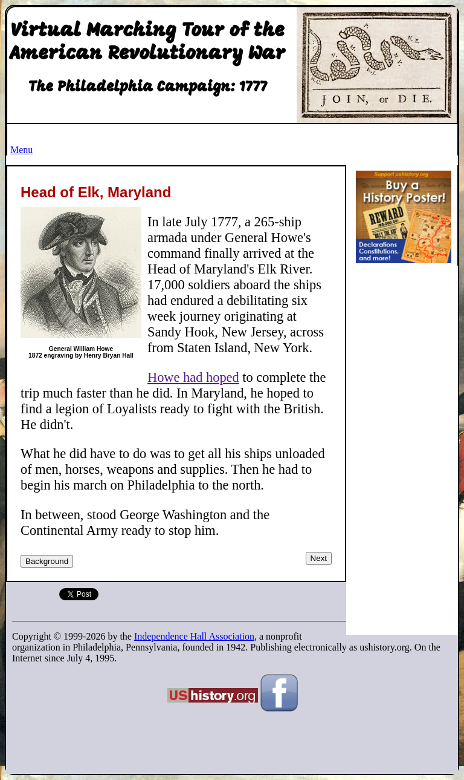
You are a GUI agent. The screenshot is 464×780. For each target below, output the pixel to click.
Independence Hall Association (194, 636)
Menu (21, 150)
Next (319, 558)
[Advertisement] (407, 453)
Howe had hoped (193, 377)
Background (46, 561)
